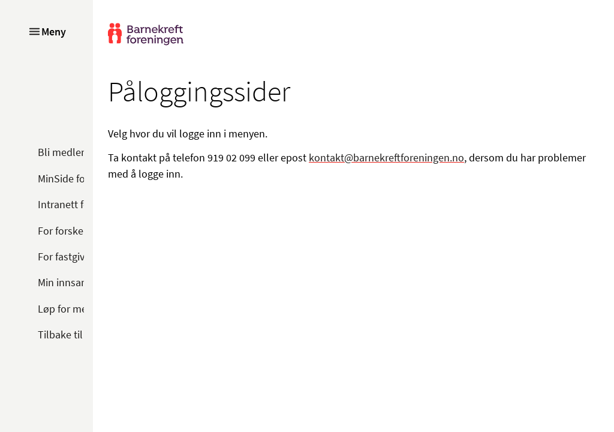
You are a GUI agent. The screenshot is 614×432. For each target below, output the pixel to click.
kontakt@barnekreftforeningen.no (386, 157)
